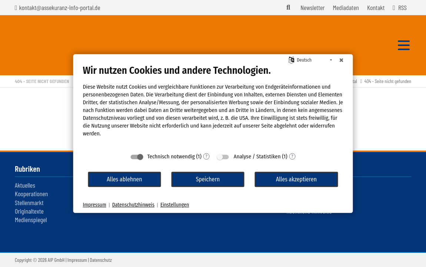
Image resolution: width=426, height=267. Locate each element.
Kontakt (376, 7)
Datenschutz (101, 260)
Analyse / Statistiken (257, 156)
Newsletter (312, 7)
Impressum (77, 260)
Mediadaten (346, 7)
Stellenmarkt (29, 202)
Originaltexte (29, 211)
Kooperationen (31, 193)
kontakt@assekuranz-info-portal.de (59, 7)
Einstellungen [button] (174, 205)
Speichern (208, 179)
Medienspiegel (31, 219)
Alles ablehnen (124, 179)
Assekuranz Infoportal (57, 45)
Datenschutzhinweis (133, 205)
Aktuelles (25, 185)
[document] (213, 106)
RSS (402, 7)
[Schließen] (341, 60)
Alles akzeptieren (296, 179)
